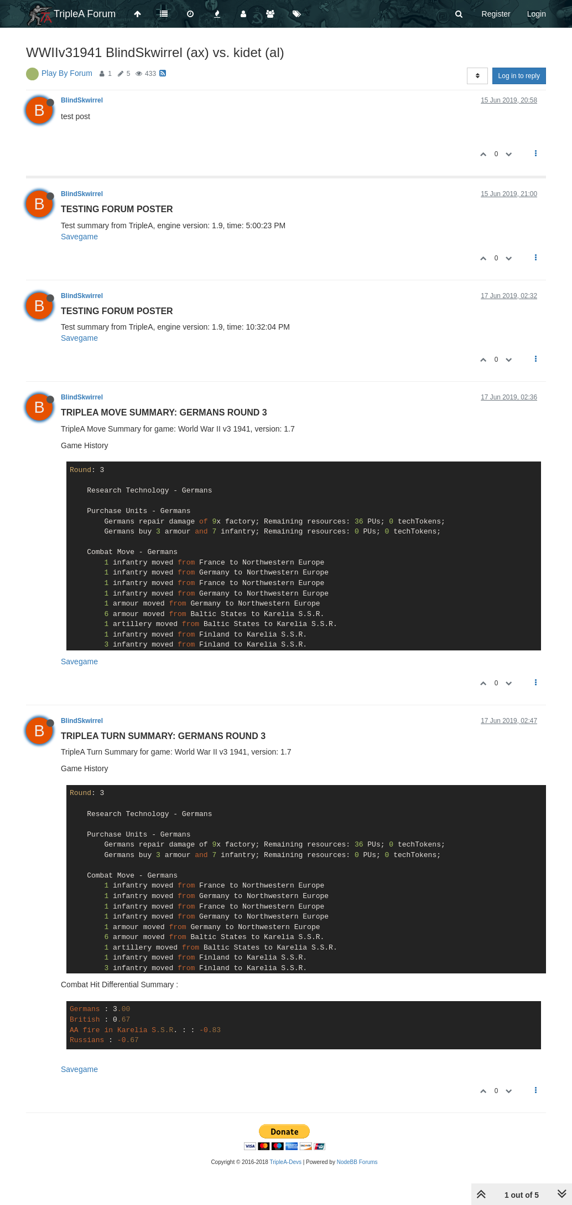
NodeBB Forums (357, 1162)
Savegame (79, 236)
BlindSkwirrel (82, 100)
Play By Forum (66, 73)
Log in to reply (519, 76)
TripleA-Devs (285, 1162)
